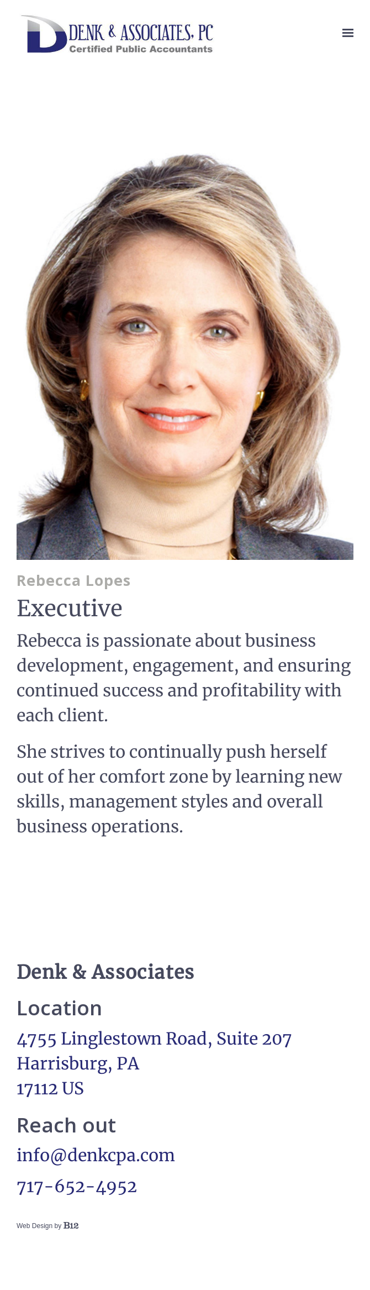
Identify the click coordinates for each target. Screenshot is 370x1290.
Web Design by (47, 1226)
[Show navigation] (345, 33)
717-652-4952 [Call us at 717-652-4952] (77, 1186)
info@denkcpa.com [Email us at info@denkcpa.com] (96, 1155)
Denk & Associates (106, 972)
